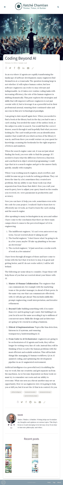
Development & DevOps (45, 392)
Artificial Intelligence (16, 392)
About (59, 482)
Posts (49, 482)
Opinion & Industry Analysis (31, 395)
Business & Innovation (30, 392)
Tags (54, 482)
